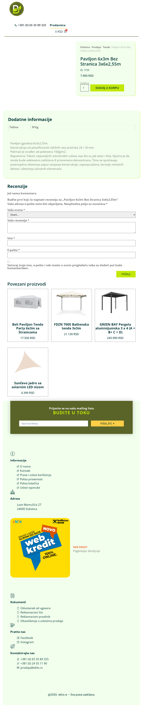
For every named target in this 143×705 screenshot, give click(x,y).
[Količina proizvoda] (84, 87)
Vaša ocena (16, 209)
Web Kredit (80, 547)
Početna (85, 47)
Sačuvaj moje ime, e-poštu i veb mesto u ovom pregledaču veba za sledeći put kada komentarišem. (64, 266)
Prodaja (96, 47)
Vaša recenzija (18, 220)
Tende (106, 47)
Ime (11, 238)
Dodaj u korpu (107, 88)
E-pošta (13, 250)
